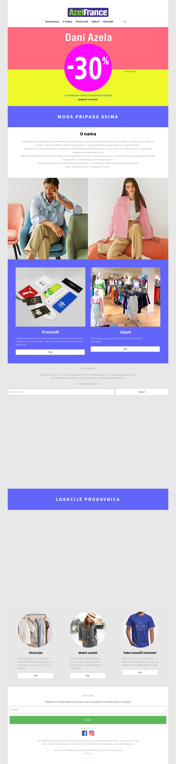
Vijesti (96, 21)
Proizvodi (82, 21)
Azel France (91, 728)
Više (50, 352)
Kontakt (108, 21)
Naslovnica (52, 21)
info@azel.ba (88, 753)
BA (126, 21)
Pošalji (88, 720)
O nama (67, 21)
